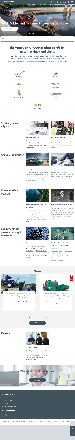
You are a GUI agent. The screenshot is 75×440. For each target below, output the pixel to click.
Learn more (9, 28)
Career (6, 403)
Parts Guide (56, 208)
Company (7, 398)
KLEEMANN (29, 251)
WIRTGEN (29, 248)
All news (37, 323)
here (63, 254)
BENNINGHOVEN (41, 251)
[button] (29, 33)
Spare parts (29, 141)
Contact (37, 380)
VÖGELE (35, 248)
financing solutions (61, 179)
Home (2, 38)
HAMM (41, 248)
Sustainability (8, 400)
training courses (58, 141)
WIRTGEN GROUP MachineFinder (38, 172)
